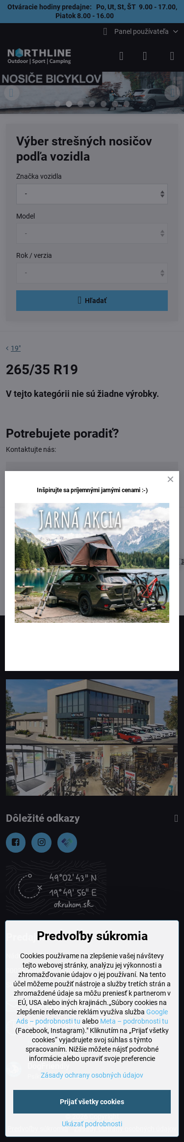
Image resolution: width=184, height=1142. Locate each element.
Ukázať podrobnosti (92, 1124)
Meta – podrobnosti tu (134, 1021)
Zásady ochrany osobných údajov (92, 1075)
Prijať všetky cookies (92, 1102)
